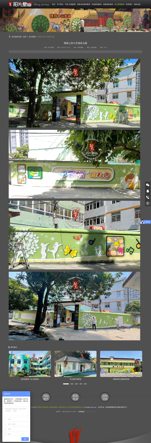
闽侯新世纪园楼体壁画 (121, 379)
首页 (53, 4)
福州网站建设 (91, 411)
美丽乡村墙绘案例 (83, 4)
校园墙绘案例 (108, 4)
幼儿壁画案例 (119, 4)
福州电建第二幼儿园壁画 (30, 379)
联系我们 (129, 4)
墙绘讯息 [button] (137, 4)
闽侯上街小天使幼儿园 (46, 37)
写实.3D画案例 (70, 4)
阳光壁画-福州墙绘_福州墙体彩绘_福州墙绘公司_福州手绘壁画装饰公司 (60, 407)
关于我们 (60, 4)
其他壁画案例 (97, 4)
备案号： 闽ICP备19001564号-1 (66, 411)
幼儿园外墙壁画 (75, 379)
